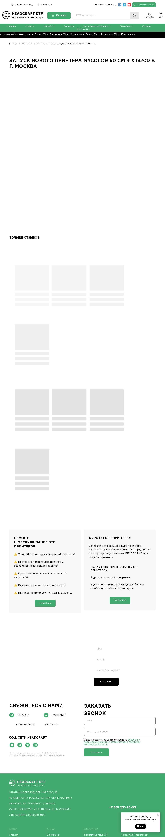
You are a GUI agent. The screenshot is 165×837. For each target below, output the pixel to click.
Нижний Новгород (23, 5)
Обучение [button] (124, 26)
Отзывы (146, 26)
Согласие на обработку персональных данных (33, 812)
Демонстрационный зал (59, 727)
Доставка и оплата (19, 732)
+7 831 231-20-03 (25, 612)
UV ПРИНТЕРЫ (56, 756)
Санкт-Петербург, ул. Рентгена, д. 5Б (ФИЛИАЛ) (40, 697)
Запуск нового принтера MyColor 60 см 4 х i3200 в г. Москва (65, 44)
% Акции (11, 26)
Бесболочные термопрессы (99, 776)
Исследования (54, 732)
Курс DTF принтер (131, 732)
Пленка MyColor (130, 771)
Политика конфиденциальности (118, 813)
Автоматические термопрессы (101, 766)
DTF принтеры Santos (21, 761)
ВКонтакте (58, 602)
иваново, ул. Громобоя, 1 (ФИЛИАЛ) (32, 691)
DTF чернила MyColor (133, 761)
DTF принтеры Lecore (21, 776)
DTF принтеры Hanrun (21, 771)
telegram (22, 602)
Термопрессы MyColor (96, 781)
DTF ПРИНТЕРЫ (19, 756)
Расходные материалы (96, 26)
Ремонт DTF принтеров (134, 722)
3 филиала (46, 5)
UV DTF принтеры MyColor (24, 799)
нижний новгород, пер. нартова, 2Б (33, 680)
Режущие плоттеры (98, 793)
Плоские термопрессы (96, 771)
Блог (12, 737)
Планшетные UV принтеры (61, 766)
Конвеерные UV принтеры (61, 781)
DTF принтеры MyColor (22, 766)
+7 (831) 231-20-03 (108, 5)
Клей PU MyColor (130, 766)
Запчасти (69, 26)
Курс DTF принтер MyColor (99, 730)
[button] (144, 4)
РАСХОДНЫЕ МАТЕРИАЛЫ (138, 756)
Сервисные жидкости (133, 776)
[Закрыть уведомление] (158, 814)
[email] (123, 547)
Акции (124, 737)
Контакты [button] (82, 29)
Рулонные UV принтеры (60, 771)
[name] (123, 536)
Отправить (106, 569)
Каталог (48, 26)
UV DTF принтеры (57, 761)
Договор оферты (79, 813)
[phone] (123, 558)
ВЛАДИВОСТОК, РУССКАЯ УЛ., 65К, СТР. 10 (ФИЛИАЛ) (40, 685)
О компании (53, 722)
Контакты (14, 742)
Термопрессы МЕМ (94, 761)
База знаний (90, 743)
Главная (13, 44)
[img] (39, 5)
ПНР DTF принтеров (132, 727)
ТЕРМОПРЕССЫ (94, 756)
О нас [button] (29, 26)
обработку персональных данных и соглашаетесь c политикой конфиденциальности (31, 571)
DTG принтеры (57, 793)
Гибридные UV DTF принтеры (63, 776)
